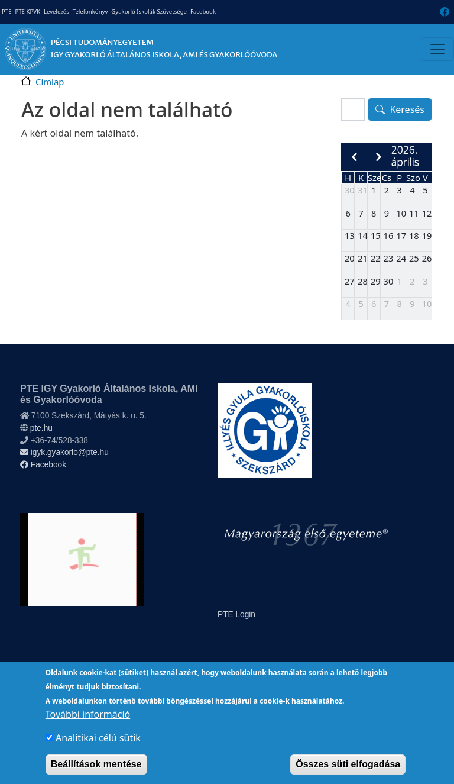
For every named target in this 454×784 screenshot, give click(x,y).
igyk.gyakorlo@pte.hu (64, 452)
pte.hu (41, 428)
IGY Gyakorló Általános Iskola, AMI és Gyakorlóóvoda (164, 55)
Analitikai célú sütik (98, 749)
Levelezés (56, 11)
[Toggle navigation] (437, 49)
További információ (88, 725)
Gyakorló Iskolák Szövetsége (149, 11)
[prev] (354, 157)
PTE (6, 11)
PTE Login (236, 614)
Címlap (49, 82)
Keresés (407, 109)
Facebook (203, 11)
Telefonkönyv (90, 11)
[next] (378, 157)
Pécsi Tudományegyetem (102, 42)
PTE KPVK (27, 11)
